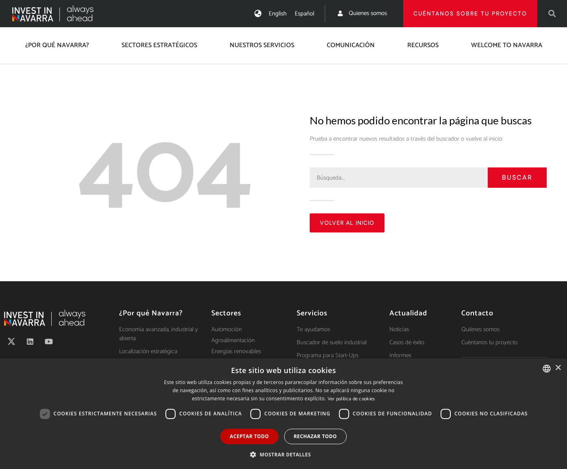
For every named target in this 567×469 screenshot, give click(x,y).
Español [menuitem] (304, 14)
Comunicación (351, 45)
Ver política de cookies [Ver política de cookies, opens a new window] (351, 399)
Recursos (423, 45)
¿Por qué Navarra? (57, 45)
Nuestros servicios (262, 45)
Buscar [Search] (517, 177)
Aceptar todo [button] (249, 436)
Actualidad (408, 313)
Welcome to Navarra (506, 45)
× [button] (558, 368)
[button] (552, 13)
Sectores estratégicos (159, 45)
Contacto (477, 313)
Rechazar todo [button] (315, 436)
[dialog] (283, 413)
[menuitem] (278, 13)
